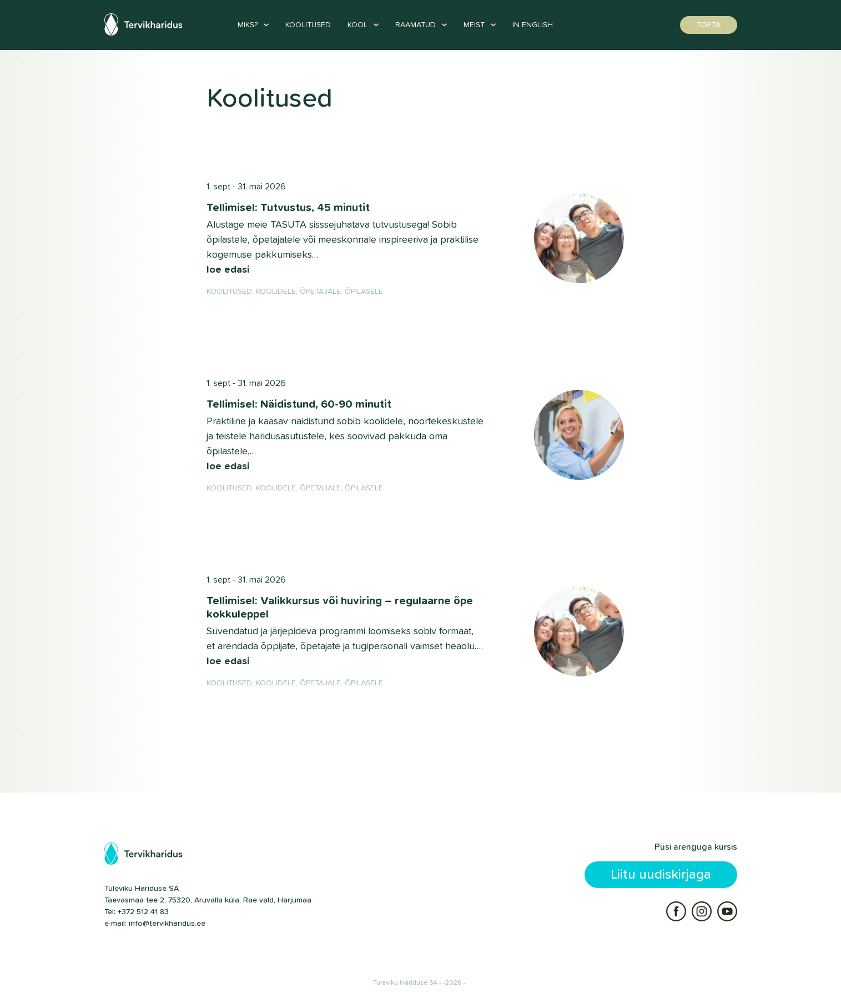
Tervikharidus (144, 24)
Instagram (702, 911)
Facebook (676, 911)
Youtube (727, 911)
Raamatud (415, 25)
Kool (357, 25)
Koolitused (308, 25)
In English (532, 25)
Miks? (248, 25)
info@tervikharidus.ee (167, 923)
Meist (474, 25)
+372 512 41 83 (143, 912)
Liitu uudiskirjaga (661, 874)
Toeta (709, 25)
